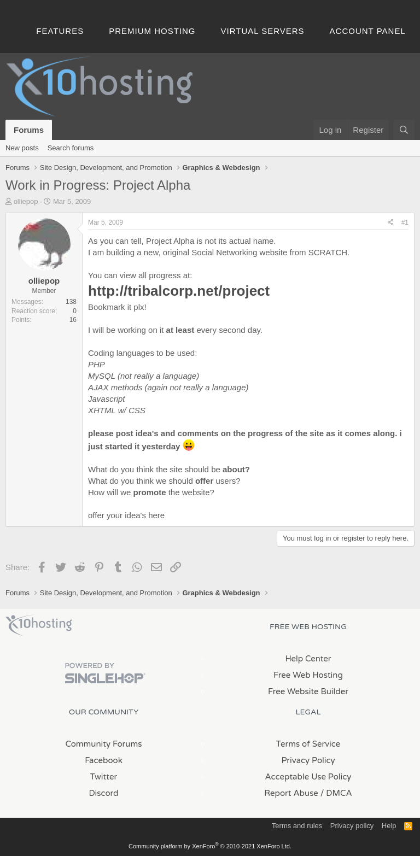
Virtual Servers (263, 31)
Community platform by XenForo (210, 846)
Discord (103, 793)
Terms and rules (297, 826)
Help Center (308, 659)
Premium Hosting (152, 31)
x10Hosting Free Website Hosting (38, 625)
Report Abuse (291, 793)
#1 (405, 222)
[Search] (404, 130)
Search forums (71, 148)
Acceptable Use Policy (308, 777)
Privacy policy (352, 826)
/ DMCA (336, 793)
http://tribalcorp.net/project (179, 291)
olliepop (26, 201)
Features (60, 31)
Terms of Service (308, 744)
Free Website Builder (308, 691)
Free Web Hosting (308, 675)
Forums (29, 129)
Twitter (103, 777)
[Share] (391, 222)
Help (389, 826)
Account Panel (368, 31)
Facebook (103, 760)
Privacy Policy (308, 760)
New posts (22, 148)
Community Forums (104, 744)
